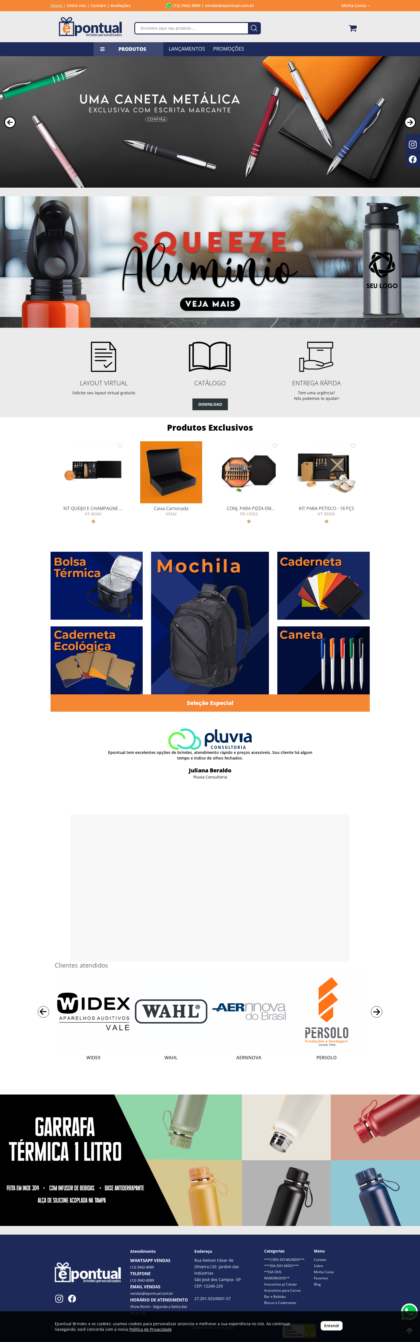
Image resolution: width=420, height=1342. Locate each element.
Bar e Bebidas (275, 1296)
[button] (10, 122)
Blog (317, 1284)
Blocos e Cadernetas (280, 1302)
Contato (320, 1259)
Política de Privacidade (151, 1329)
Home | (58, 5)
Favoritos (321, 1278)
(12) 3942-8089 (187, 5)
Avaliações (121, 5)
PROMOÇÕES (228, 48)
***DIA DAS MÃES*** (281, 1265)
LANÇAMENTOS (187, 48)
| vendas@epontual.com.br (227, 5)
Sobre (318, 1265)
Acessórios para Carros (282, 1290)
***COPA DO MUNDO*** (284, 1259)
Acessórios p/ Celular (280, 1284)
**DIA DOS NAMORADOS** (277, 1275)
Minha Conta (356, 5)
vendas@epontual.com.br (151, 1293)
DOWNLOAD (210, 404)
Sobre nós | (78, 5)
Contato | (99, 5)
